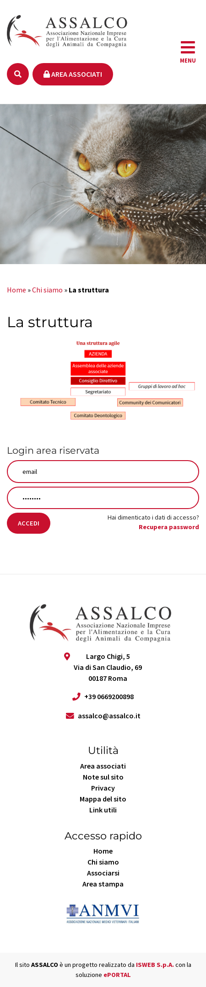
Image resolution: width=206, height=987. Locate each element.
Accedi (28, 523)
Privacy (103, 787)
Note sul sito (103, 776)
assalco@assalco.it (109, 715)
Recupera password (169, 527)
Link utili (103, 809)
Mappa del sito (103, 798)
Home (16, 289)
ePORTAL (117, 975)
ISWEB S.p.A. (155, 964)
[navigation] (188, 52)
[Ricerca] (18, 74)
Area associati (72, 74)
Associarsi (103, 872)
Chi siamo (47, 289)
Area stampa (103, 883)
